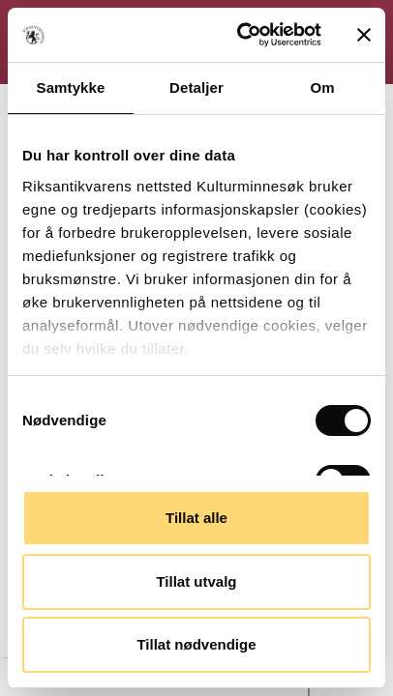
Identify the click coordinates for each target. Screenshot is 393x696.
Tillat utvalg (196, 581)
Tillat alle (196, 517)
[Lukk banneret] (364, 35)
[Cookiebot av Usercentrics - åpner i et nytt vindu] (242, 34)
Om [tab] (322, 87)
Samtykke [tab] (71, 87)
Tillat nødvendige (196, 644)
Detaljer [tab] (196, 87)
